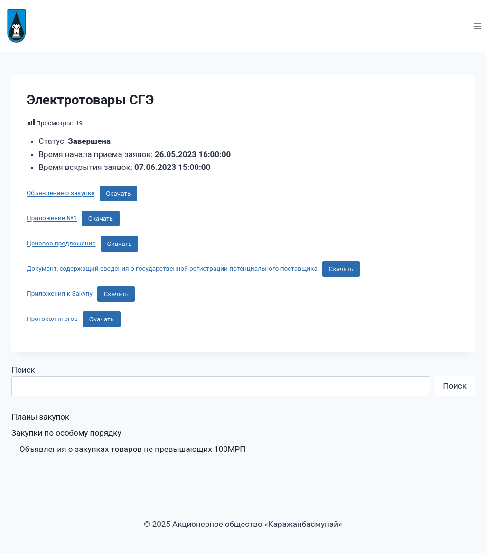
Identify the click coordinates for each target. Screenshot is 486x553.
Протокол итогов (52, 319)
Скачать (118, 193)
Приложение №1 (52, 218)
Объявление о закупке (60, 193)
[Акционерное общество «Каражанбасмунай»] (20, 26)
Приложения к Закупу (60, 294)
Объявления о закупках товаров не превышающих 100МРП (132, 449)
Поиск (23, 370)
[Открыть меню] (477, 26)
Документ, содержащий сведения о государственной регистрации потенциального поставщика (172, 268)
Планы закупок (40, 417)
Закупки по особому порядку (66, 433)
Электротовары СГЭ (90, 100)
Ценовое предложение (61, 243)
